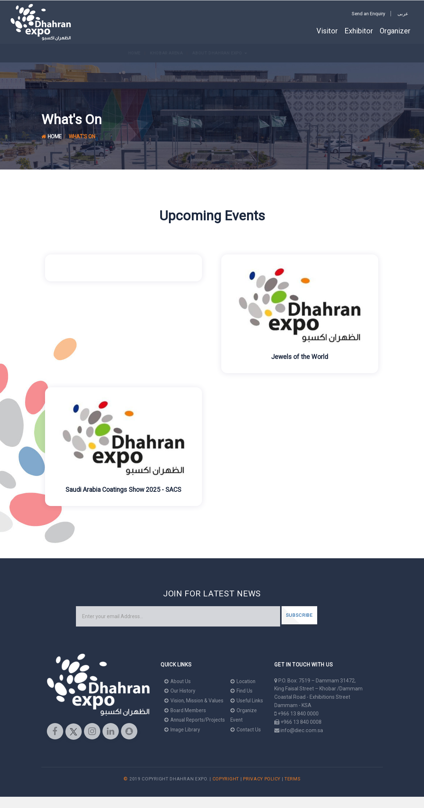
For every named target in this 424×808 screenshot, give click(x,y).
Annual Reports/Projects (196, 719)
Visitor (327, 31)
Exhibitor (358, 31)
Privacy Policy (261, 790)
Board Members (186, 710)
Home (16, 53)
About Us (178, 681)
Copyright (226, 790)
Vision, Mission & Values (195, 700)
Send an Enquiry (368, 13)
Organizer (395, 31)
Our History (180, 691)
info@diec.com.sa (301, 730)
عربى (402, 13)
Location (247, 681)
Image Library (183, 729)
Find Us (245, 691)
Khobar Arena (48, 53)
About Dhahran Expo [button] (101, 53)
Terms (292, 790)
